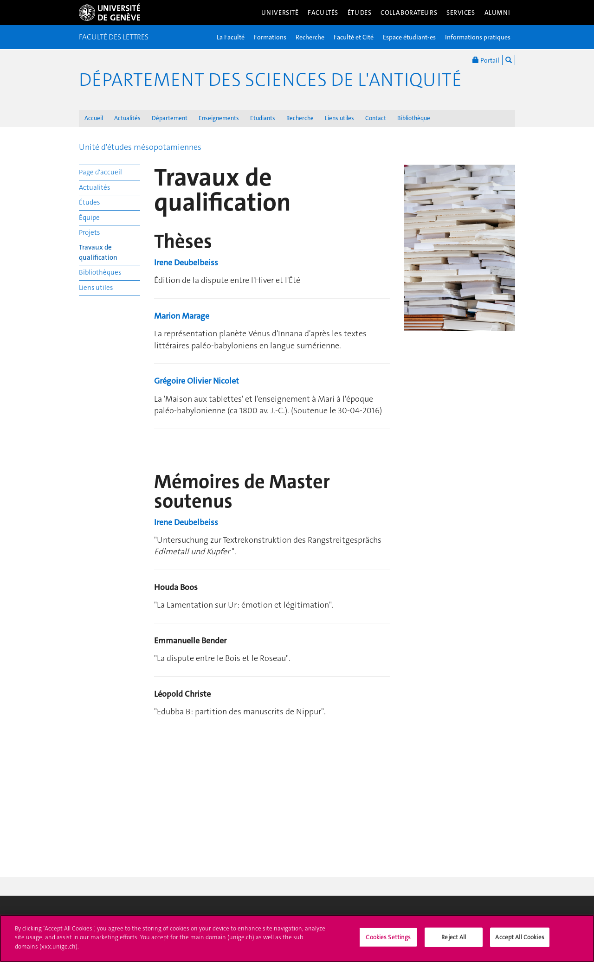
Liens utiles (339, 118)
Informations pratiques (477, 37)
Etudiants (262, 118)
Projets (89, 232)
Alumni (497, 12)
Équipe (89, 217)
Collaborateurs (409, 12)
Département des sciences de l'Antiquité (270, 80)
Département (169, 118)
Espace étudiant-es (409, 37)
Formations (270, 37)
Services (460, 12)
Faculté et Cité (354, 37)
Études (359, 12)
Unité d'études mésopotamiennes (140, 147)
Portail (485, 59)
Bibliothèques (100, 272)
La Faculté (231, 37)
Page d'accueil (100, 172)
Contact (375, 118)
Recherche (310, 37)
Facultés (323, 12)
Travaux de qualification (98, 252)
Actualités (127, 118)
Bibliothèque (413, 118)
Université (280, 12)
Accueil (93, 118)
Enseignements (219, 118)
